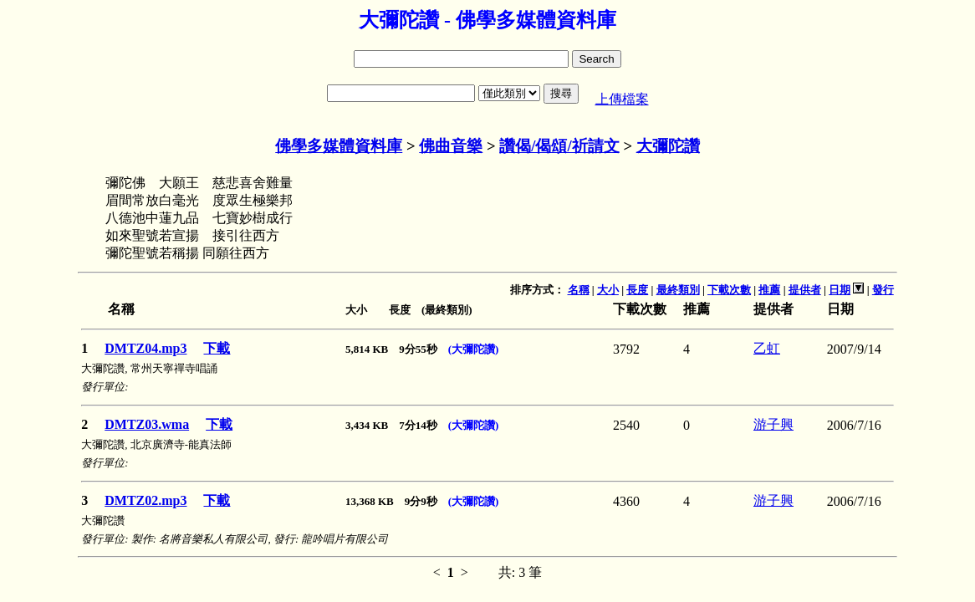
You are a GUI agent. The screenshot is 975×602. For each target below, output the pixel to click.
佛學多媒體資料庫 (338, 146)
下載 (216, 348)
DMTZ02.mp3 (145, 500)
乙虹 (766, 348)
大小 (608, 289)
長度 (637, 289)
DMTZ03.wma (147, 424)
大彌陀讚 (668, 146)
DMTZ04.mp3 (145, 348)
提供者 (805, 289)
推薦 (769, 289)
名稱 (579, 289)
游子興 (773, 424)
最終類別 (678, 289)
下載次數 (729, 289)
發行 (883, 289)
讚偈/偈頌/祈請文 (559, 146)
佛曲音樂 (450, 146)
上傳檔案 (622, 99)
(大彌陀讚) (473, 349)
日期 (839, 289)
